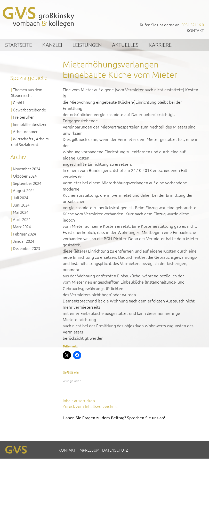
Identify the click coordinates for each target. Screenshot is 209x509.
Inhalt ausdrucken (79, 400)
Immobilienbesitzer (30, 124)
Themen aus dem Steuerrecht (26, 92)
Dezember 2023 (26, 248)
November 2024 (26, 168)
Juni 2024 (21, 205)
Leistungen (87, 45)
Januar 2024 (23, 241)
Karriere (160, 45)
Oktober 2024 (25, 176)
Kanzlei (52, 45)
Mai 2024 (20, 212)
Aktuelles (125, 45)
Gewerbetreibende (29, 109)
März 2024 (22, 226)
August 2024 (24, 190)
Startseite (18, 45)
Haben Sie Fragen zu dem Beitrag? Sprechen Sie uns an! (114, 417)
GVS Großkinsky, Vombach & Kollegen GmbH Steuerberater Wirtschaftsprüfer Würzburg (39, 17)
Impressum (89, 450)
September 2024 (27, 183)
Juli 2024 (20, 197)
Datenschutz (115, 450)
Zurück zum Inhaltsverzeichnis (90, 406)
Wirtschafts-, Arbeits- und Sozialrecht (30, 141)
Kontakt (195, 30)
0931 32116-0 (192, 24)
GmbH (18, 102)
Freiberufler (23, 117)
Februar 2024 (24, 234)
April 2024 (21, 219)
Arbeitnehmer (25, 131)
